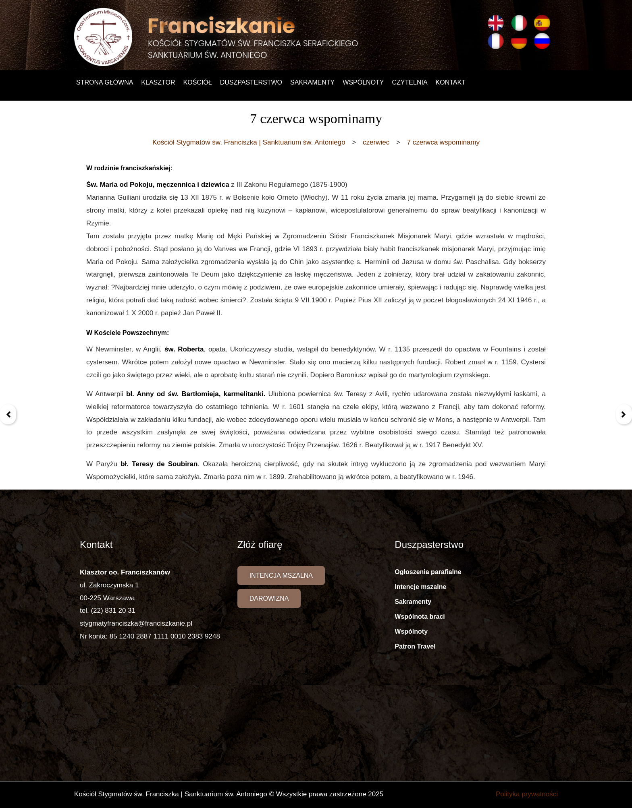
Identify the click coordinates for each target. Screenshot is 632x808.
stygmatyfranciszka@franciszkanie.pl (136, 623)
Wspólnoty (363, 82)
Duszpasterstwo (251, 82)
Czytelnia (410, 82)
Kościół (197, 82)
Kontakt (451, 82)
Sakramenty (312, 82)
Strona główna (104, 82)
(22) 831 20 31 (113, 610)
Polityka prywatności (527, 794)
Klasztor (158, 82)
